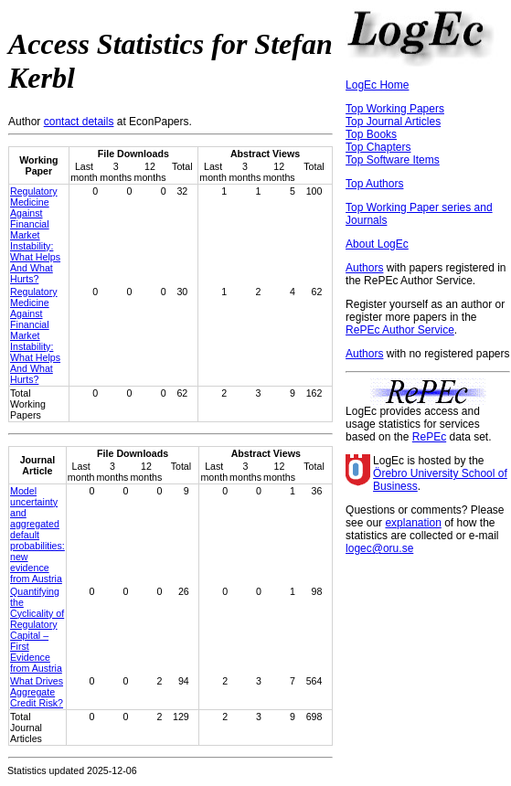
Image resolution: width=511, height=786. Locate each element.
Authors (364, 267)
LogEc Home (377, 85)
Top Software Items (393, 160)
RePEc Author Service (400, 330)
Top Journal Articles (393, 121)
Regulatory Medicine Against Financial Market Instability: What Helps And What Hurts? (35, 235)
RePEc (429, 436)
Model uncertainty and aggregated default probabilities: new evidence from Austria (37, 534)
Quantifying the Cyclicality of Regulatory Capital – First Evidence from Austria (37, 630)
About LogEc (377, 244)
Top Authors (374, 183)
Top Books (371, 134)
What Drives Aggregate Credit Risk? (36, 691)
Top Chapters (378, 147)
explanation (413, 522)
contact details (79, 121)
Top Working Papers (395, 108)
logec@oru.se (379, 548)
